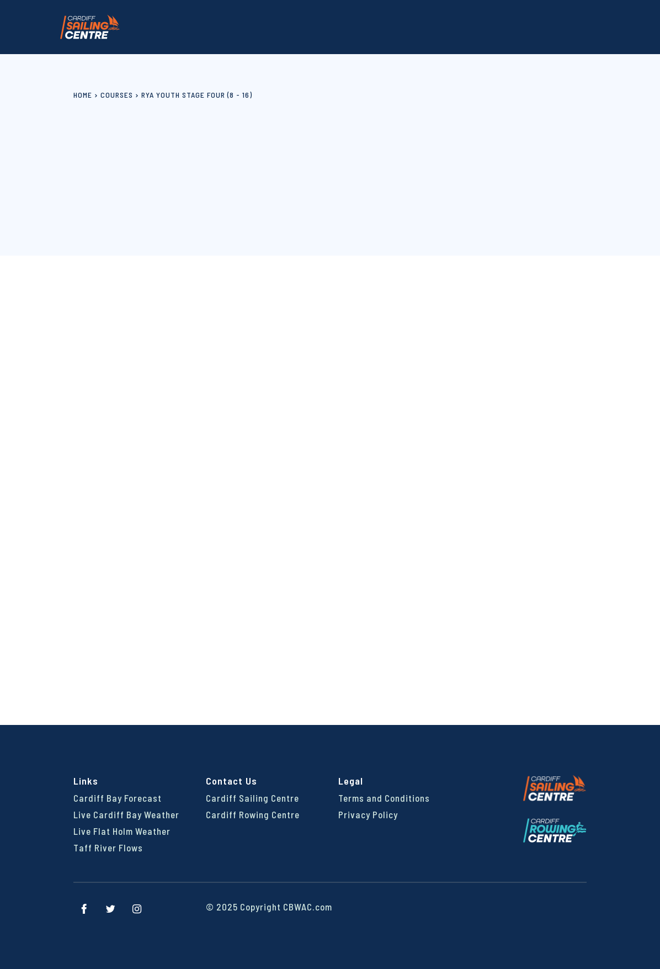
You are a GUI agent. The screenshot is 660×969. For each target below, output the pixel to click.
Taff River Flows (108, 847)
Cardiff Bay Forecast (117, 797)
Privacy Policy (368, 814)
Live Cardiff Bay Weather (126, 814)
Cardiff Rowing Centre (253, 814)
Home (82, 94)
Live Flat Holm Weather (122, 830)
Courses (116, 94)
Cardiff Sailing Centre (252, 797)
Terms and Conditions (384, 797)
